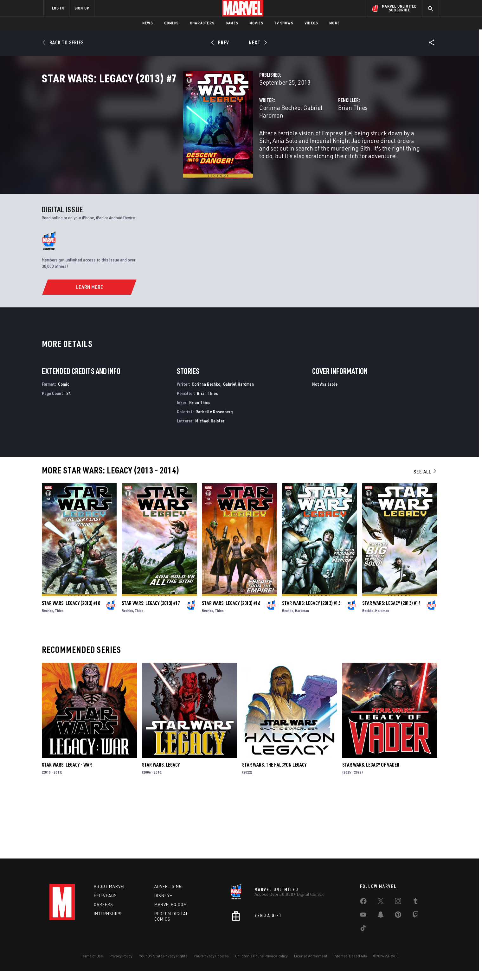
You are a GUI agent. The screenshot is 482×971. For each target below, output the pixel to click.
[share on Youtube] (363, 916)
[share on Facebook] (363, 902)
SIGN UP (81, 8)
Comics (171, 23)
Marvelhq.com (170, 904)
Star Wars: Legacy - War (67, 828)
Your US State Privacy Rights (163, 956)
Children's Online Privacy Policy (261, 956)
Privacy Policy (120, 956)
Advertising (168, 886)
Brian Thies (303, 135)
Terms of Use (92, 956)
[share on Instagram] (398, 902)
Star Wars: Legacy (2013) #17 (151, 666)
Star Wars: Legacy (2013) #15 (311, 666)
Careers (103, 904)
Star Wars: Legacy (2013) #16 (231, 666)
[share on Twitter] (380, 902)
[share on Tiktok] (363, 929)
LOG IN (58, 8)
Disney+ (163, 895)
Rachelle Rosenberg (214, 475)
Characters (202, 23)
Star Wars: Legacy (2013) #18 (71, 666)
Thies (59, 673)
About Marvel (109, 886)
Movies (256, 23)
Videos (311, 23)
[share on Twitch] (415, 916)
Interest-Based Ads (350, 956)
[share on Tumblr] (415, 902)
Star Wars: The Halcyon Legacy (274, 828)
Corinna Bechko (181, 135)
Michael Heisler (209, 483)
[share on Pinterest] (398, 916)
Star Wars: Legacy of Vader (370, 828)
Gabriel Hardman (226, 135)
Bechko (47, 673)
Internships (108, 913)
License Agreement (310, 956)
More (334, 23)
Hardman (302, 673)
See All (425, 535)
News (147, 23)
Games (232, 23)
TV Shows (283, 23)
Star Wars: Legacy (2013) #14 (391, 666)
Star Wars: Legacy (161, 828)
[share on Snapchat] (380, 916)
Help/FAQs (105, 895)
